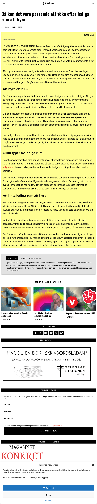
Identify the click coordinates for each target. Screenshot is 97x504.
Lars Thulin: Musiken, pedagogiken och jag (42, 314)
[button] (93, 465)
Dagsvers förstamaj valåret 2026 (80, 313)
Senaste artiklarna (30, 258)
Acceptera (48, 487)
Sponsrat (5, 27)
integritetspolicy (56, 426)
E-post (7, 404)
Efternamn (9, 418)
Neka (48, 494)
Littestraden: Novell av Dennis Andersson (14, 314)
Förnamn (8, 411)
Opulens (11, 258)
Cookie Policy (47, 501)
